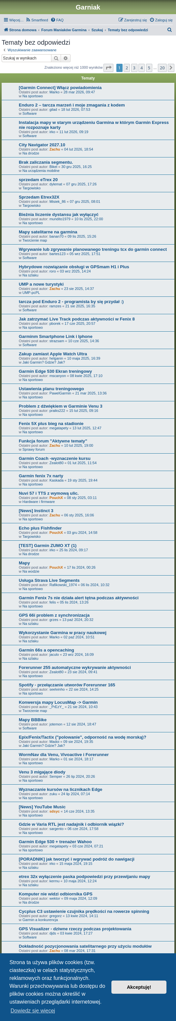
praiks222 (57, 411)
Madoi (54, 742)
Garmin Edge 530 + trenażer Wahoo (55, 841)
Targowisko (31, 188)
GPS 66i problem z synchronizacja (54, 615)
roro (52, 271)
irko (52, 132)
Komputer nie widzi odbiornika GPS (55, 893)
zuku (53, 794)
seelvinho (57, 689)
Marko (54, 92)
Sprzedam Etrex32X (39, 197)
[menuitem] (36, 20)
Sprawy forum (33, 449)
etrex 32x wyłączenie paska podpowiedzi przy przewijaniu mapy (84, 876)
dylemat (55, 184)
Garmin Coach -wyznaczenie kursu (55, 458)
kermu (54, 881)
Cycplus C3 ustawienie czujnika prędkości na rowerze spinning (84, 911)
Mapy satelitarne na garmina (48, 231)
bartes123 (57, 254)
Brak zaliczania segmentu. (46, 162)
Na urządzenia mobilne (41, 171)
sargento (56, 829)
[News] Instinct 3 (36, 510)
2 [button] (127, 68)
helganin (56, 358)
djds (52, 933)
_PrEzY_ (56, 707)
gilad (53, 109)
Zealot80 (56, 463)
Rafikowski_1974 (63, 585)
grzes (53, 620)
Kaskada (56, 480)
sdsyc (54, 811)
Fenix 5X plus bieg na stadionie (51, 423)
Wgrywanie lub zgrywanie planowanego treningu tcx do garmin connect (93, 249)
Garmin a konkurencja (40, 920)
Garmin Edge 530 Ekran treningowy (55, 371)
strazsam (56, 341)
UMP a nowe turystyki (41, 284)
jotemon (55, 724)
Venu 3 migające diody (42, 772)
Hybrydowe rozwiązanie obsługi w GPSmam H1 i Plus (74, 266)
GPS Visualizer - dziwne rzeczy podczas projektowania (75, 928)
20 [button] (162, 68)
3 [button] (134, 68)
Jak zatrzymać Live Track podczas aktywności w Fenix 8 (77, 319)
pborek (55, 323)
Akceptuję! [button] (139, 987)
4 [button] (141, 68)
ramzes (55, 306)
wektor (54, 898)
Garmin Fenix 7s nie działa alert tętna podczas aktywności (79, 597)
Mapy (24, 562)
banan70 (56, 236)
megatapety (58, 428)
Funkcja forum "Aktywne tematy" (53, 441)
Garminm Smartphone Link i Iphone (55, 336)
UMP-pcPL (31, 293)
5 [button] (149, 68)
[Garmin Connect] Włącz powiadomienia (60, 87)
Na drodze (30, 153)
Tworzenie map (34, 240)
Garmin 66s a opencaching (46, 650)
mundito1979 (60, 219)
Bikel (53, 167)
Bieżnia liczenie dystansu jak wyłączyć (59, 214)
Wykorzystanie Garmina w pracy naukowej (62, 632)
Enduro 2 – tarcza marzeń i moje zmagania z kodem (72, 105)
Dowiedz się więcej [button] (33, 1010)
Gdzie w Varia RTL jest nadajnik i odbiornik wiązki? (71, 824)
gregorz (55, 916)
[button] (108, 68)
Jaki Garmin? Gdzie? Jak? (43, 362)
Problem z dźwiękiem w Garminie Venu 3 (61, 406)
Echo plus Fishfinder (40, 528)
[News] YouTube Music (42, 806)
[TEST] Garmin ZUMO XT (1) (47, 545)
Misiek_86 (57, 201)
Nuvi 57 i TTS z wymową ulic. (49, 493)
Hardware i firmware (38, 502)
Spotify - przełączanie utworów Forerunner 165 (67, 684)
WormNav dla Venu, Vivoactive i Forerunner (64, 754)
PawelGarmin (60, 393)
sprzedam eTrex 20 (38, 179)
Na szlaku (30, 275)
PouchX (56, 498)
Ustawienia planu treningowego (51, 388)
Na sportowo (32, 96)
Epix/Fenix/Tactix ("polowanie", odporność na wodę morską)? (82, 737)
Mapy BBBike (32, 719)
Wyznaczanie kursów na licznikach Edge (60, 789)
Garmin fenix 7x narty (41, 475)
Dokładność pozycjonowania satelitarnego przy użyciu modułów (85, 946)
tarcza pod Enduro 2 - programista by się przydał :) (71, 301)
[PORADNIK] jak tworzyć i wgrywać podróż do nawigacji (76, 859)
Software (29, 113)
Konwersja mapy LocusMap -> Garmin (58, 702)
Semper (55, 776)
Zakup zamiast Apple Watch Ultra (53, 353)
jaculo (54, 654)
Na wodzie (30, 571)
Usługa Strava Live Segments (49, 580)
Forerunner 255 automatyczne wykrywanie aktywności (75, 667)
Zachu (54, 149)
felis (52, 602)
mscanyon (57, 376)
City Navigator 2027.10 (42, 144)
